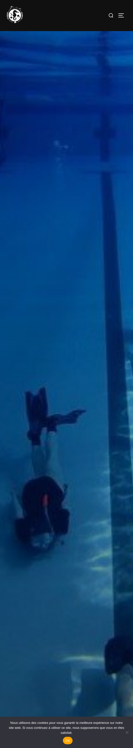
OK (67, 741)
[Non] (126, 732)
